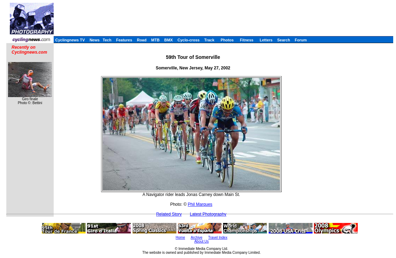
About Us (201, 241)
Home (180, 237)
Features (124, 40)
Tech (107, 40)
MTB (155, 40)
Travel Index (218, 237)
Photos (227, 40)
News (94, 40)
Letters (266, 40)
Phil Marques (200, 204)
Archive (196, 237)
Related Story (169, 214)
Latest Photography (208, 214)
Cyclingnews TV (70, 40)
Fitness (247, 40)
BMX (168, 40)
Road (142, 40)
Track (209, 40)
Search (283, 40)
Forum (301, 40)
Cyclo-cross (188, 40)
